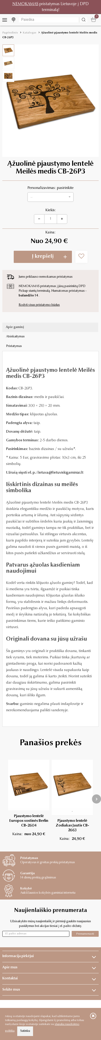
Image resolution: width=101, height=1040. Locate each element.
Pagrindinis (10, 32)
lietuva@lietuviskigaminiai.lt (60, 473)
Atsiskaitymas (15, 336)
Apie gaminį (15, 327)
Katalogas (29, 32)
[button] (50, 197)
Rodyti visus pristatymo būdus (39, 305)
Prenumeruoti (85, 933)
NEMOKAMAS (25, 4)
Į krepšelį (43, 256)
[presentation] (96, 799)
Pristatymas (14, 346)
